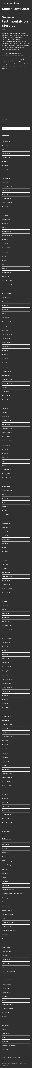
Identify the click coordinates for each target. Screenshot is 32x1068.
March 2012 (5, 515)
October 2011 (6, 535)
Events (4, 939)
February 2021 (6, 198)
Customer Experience (8, 902)
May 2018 (5, 244)
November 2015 (7, 334)
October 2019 (6, 219)
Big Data (4, 869)
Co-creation (5, 881)
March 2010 (5, 613)
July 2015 (5, 350)
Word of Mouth (6, 1050)
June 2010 (5, 601)
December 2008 (7, 675)
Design (4, 918)
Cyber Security (6, 906)
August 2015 (6, 346)
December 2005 (7, 823)
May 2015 (5, 359)
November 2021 (7, 186)
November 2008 (7, 679)
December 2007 (7, 724)
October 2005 (6, 831)
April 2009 (5, 658)
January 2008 (6, 720)
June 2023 (5, 166)
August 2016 (6, 297)
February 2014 (6, 420)
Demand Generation (8, 914)
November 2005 (7, 827)
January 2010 (6, 621)
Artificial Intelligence (8, 861)
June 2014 (5, 404)
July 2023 (5, 161)
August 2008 (6, 691)
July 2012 (5, 498)
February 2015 (6, 371)
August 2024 (6, 153)
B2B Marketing (6, 865)
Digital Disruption (7, 922)
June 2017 (5, 260)
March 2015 (5, 367)
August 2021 (6, 190)
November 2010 (7, 580)
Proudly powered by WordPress (9, 1063)
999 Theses (5, 844)
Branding (5, 873)
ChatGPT (4, 877)
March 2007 (5, 761)
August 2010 (6, 593)
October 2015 (6, 338)
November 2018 (7, 235)
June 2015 (5, 354)
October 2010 (6, 584)
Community (5, 885)
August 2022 (6, 178)
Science (4, 996)
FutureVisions (6, 951)
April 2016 (5, 313)
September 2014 (7, 391)
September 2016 (7, 293)
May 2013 (5, 457)
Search (4, 1000)
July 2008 (5, 695)
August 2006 (6, 790)
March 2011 (5, 564)
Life (3, 967)
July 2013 (5, 449)
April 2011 (5, 560)
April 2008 (5, 708)
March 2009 (5, 662)
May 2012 (5, 506)
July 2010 (5, 597)
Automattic (5, 1065)
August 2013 (6, 445)
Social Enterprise (7, 1004)
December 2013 (7, 428)
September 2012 (7, 490)
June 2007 (5, 749)
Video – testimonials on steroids (15, 21)
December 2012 (7, 478)
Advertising (5, 852)
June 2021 (5, 194)
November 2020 (7, 203)
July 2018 (5, 239)
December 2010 (7, 576)
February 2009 (6, 667)
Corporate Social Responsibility (12, 893)
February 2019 (6, 231)
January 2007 (6, 769)
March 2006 (5, 810)
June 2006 (5, 798)
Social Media (6, 1017)
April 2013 (5, 461)
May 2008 (5, 704)
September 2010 (7, 589)
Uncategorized (6, 1033)
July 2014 (5, 400)
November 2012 (7, 482)
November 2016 (7, 285)
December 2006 (7, 773)
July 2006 (5, 794)
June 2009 (5, 650)
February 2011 (6, 568)
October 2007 (6, 732)
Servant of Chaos (10, 3)
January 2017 (6, 276)
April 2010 (5, 609)
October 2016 (6, 289)
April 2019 (5, 227)
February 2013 (6, 469)
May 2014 (5, 408)
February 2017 (6, 272)
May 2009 (5, 654)
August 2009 (6, 642)
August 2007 (6, 741)
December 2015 (7, 330)
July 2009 (5, 646)
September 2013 (7, 441)
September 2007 (7, 736)
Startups (4, 1021)
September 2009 (7, 638)
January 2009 (6, 671)
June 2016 (5, 305)
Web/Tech (5, 1041)
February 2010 (6, 617)
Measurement (6, 984)
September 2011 (7, 539)
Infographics (6, 959)
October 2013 (6, 437)
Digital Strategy (7, 926)
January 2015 (6, 375)
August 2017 (6, 252)
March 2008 (6, 712)
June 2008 (5, 699)
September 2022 (7, 174)
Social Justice (6, 1013)
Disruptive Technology (9, 930)
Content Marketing (8, 889)
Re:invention (6, 992)
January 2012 (6, 523)
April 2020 (5, 215)
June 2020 (5, 211)
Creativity (5, 898)
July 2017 (5, 256)
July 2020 (5, 207)
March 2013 (5, 465)
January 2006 (6, 819)
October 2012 (6, 486)
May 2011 (5, 556)
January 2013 (6, 474)
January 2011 (6, 572)
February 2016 (6, 322)
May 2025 (5, 149)
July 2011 (5, 548)
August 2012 (6, 494)
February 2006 (6, 814)
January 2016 (6, 326)
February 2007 (6, 765)
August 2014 (6, 396)
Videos (4, 29)
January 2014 (6, 424)
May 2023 (5, 170)
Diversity (5, 935)
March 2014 (5, 416)
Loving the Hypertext (8, 972)
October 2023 (6, 157)
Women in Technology (8, 1045)
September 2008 (7, 687)
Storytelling (5, 1025)
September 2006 (7, 786)
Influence (5, 955)
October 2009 (6, 634)
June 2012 (5, 502)
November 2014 (7, 383)
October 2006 (6, 782)
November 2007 (7, 728)
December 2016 (7, 281)
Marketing (5, 976)
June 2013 (5, 453)
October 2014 (6, 387)
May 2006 (5, 802)
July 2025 (5, 145)
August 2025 (6, 141)
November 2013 (7, 433)
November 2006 (7, 777)
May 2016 (5, 309)
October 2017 (6, 248)
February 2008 (6, 716)
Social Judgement (7, 1008)
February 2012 (6, 519)
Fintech (4, 943)
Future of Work (6, 947)
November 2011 (7, 531)
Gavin (3, 121)
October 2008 (6, 683)
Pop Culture (5, 988)
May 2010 (5, 605)
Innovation (5, 963)
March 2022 (5, 182)
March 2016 (5, 318)
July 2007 (5, 745)
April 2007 (5, 757)
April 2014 (5, 412)
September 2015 (7, 342)
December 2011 (6, 527)
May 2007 (5, 753)
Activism (5, 848)
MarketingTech (6, 980)
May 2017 (5, 264)
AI (2, 857)
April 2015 (5, 363)
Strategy (4, 1029)
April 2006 (5, 806)
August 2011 (6, 543)
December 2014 (7, 379)
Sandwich (16, 66)
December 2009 (7, 626)
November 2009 (7, 630)
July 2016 (5, 301)
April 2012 (5, 511)
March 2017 (5, 268)
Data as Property (7, 910)
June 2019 (5, 223)
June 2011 (5, 552)
